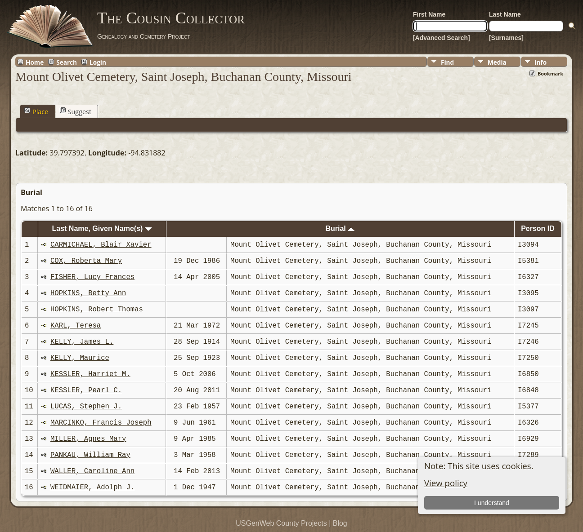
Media (497, 62)
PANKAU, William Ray (90, 455)
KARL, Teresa (75, 326)
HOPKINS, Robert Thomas (96, 310)
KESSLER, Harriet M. (90, 374)
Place (36, 111)
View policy (445, 482)
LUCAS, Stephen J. (86, 407)
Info (540, 62)
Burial (339, 228)
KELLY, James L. (81, 342)
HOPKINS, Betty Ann (88, 293)
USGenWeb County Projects (281, 523)
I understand (491, 502)
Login (98, 62)
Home (35, 62)
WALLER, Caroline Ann (92, 471)
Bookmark (550, 73)
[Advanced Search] (441, 37)
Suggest (75, 111)
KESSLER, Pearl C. (86, 390)
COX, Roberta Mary (86, 261)
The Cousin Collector (171, 18)
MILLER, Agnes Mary (88, 439)
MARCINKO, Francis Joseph (101, 423)
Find (447, 62)
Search (66, 62)
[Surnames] (506, 37)
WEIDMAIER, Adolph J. (92, 487)
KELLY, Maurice (79, 358)
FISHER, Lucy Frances (92, 277)
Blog (340, 523)
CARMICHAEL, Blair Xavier (101, 245)
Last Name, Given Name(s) (102, 228)
